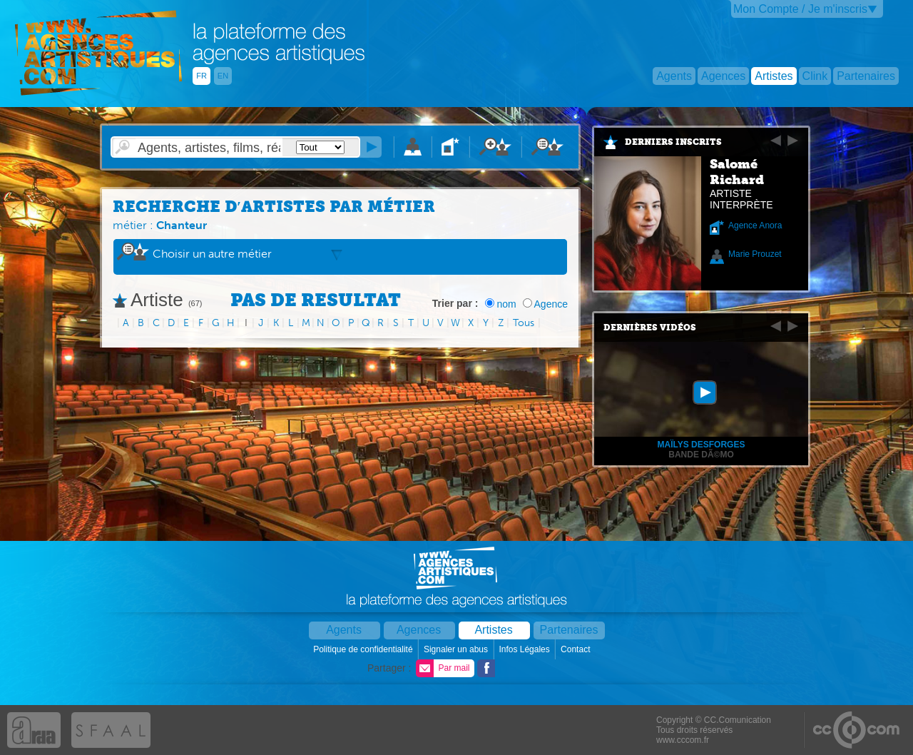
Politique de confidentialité (364, 649)
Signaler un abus (457, 649)
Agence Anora (755, 225)
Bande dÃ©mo (701, 455)
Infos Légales (525, 649)
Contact (577, 649)
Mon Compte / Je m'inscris (800, 9)
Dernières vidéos (649, 328)
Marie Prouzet (755, 254)
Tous (523, 323)
